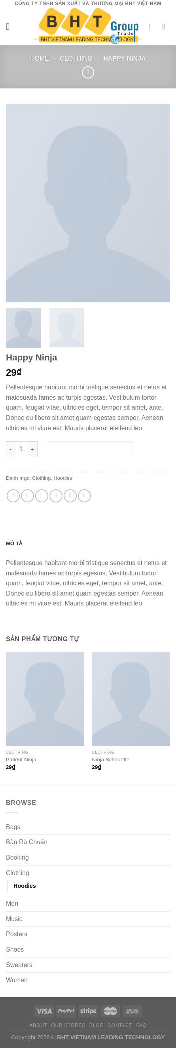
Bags (13, 827)
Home (39, 58)
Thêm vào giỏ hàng (89, 449)
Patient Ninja (21, 760)
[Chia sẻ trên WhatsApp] (13, 496)
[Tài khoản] (153, 26)
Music (14, 919)
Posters (16, 934)
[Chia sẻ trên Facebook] (27, 496)
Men (12, 903)
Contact (120, 1026)
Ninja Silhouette (110, 760)
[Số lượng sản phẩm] (21, 450)
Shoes (15, 949)
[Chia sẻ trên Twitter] (41, 496)
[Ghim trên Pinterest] (70, 496)
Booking (17, 857)
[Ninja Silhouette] (131, 699)
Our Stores (68, 1026)
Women (17, 980)
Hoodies (62, 478)
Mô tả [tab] (14, 543)
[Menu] (10, 26)
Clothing (76, 58)
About (38, 1026)
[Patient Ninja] (45, 699)
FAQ (141, 1026)
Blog (96, 1026)
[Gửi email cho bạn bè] (55, 496)
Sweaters (19, 965)
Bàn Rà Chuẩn (26, 842)
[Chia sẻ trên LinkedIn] (84, 496)
